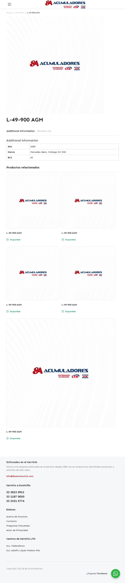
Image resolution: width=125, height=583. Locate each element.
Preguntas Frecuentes (18, 525)
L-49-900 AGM (14, 233)
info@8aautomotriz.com (19, 476)
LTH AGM (19, 13)
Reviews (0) (44, 131)
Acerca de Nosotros (17, 516)
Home (9, 13)
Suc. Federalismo (15, 546)
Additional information (20, 131)
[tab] (20, 131)
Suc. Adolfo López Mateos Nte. (23, 550)
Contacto (11, 521)
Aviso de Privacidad (17, 530)
